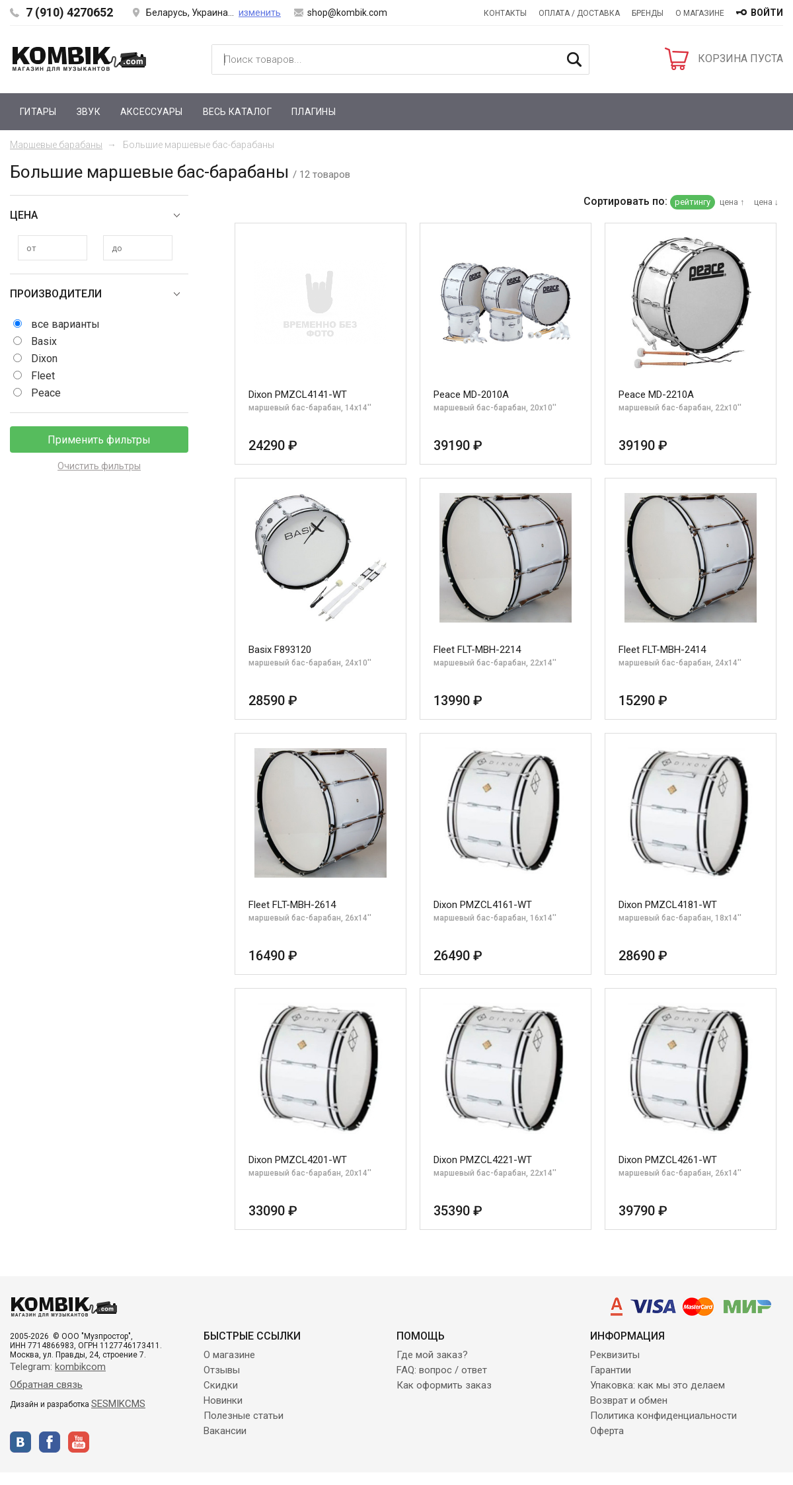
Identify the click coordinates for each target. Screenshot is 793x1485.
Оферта (607, 1431)
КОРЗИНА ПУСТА (740, 58)
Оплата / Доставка (579, 13)
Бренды (647, 13)
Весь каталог (237, 111)
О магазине (699, 13)
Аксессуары (151, 111)
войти (767, 12)
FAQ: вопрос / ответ (442, 1370)
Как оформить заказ (444, 1385)
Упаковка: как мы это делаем (657, 1385)
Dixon (44, 358)
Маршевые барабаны (56, 144)
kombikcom (80, 1367)
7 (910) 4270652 (69, 12)
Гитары (38, 111)
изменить (260, 12)
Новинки (223, 1400)
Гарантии (610, 1370)
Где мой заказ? (432, 1355)
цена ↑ (732, 202)
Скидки (221, 1385)
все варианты (65, 324)
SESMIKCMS (118, 1404)
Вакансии (225, 1431)
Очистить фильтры (99, 466)
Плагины (313, 111)
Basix (44, 341)
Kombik (79, 58)
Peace (46, 393)
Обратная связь (46, 1384)
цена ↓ (766, 202)
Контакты (505, 13)
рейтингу (692, 202)
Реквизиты (615, 1355)
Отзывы (222, 1370)
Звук (88, 111)
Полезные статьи (243, 1416)
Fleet (43, 375)
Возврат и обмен (628, 1400)
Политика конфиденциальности (663, 1416)
